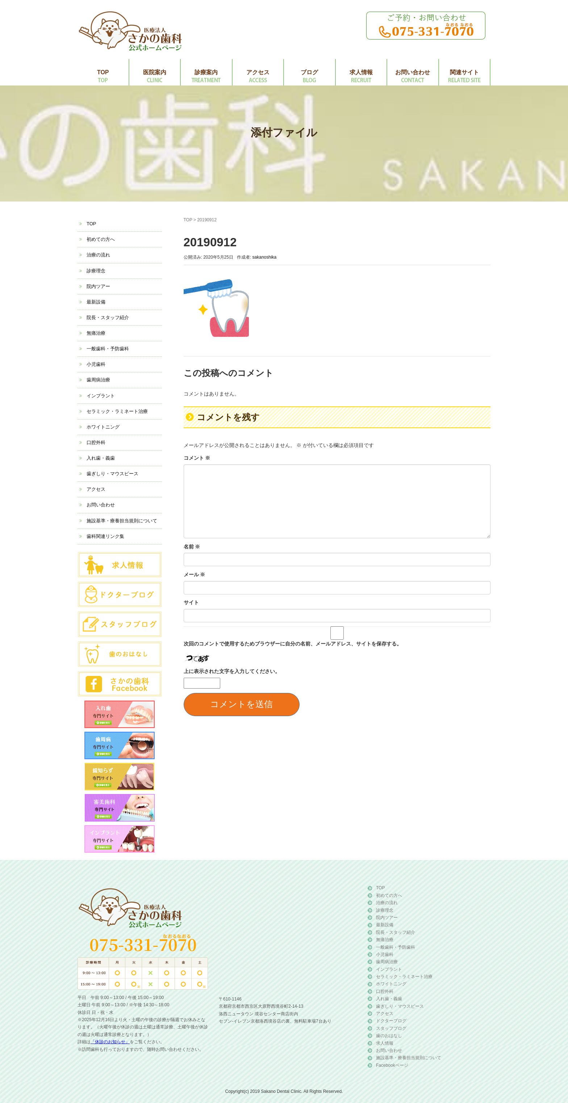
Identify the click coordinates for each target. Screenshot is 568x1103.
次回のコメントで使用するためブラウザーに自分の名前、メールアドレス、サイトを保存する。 (293, 644)
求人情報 (361, 72)
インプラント (101, 395)
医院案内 (154, 72)
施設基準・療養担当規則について (122, 520)
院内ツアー (98, 286)
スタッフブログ (391, 1028)
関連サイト (464, 72)
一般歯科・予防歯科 (108, 348)
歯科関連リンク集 (105, 536)
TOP (103, 72)
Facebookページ (392, 1065)
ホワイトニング (103, 427)
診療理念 (96, 270)
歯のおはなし (389, 1035)
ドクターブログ (391, 1020)
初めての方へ (101, 239)
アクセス (258, 72)
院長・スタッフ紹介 (108, 317)
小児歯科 (96, 364)
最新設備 (96, 302)
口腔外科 (96, 442)
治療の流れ (98, 255)
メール (194, 574)
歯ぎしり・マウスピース (112, 473)
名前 (192, 547)
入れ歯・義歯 (101, 458)
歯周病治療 (98, 380)
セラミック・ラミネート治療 (117, 411)
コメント (197, 458)
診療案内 (206, 72)
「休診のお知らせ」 (110, 1041)
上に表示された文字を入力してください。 (232, 671)
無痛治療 (96, 333)
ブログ (309, 72)
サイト (191, 602)
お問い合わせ (412, 72)
